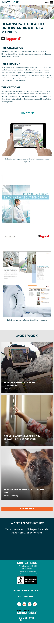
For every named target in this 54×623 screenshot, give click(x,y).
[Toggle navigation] (51, 2)
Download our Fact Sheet (27, 590)
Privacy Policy (20, 573)
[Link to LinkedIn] (24, 604)
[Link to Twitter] (30, 604)
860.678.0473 (27, 568)
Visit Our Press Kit (27, 596)
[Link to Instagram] (35, 604)
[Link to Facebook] (19, 604)
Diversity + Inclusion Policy (30, 573)
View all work (27, 508)
